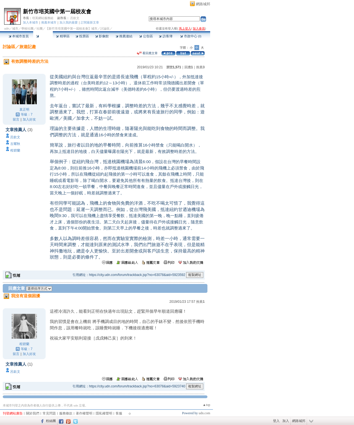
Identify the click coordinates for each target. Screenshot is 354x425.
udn (6, 28)
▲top (206, 405)
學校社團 (27, 28)
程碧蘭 (15, 150)
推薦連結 (124, 36)
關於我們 (32, 413)
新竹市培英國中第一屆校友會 (57, 11)
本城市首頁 (19, 36)
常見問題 (49, 413)
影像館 (102, 36)
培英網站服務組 (42, 18)
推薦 (200, 67)
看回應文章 (147, 53)
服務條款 (65, 413)
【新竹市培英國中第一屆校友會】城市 (71, 28)
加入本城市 (30, 22)
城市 (15, 28)
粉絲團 (51, 421)
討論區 (43, 36)
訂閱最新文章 (90, 22)
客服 (119, 413)
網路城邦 (203, 4)
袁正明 (24, 109)
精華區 (62, 36)
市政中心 (190, 36)
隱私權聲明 (104, 413)
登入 (276, 421)
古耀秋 (15, 144)
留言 (16, 119)
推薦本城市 (48, 22)
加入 (285, 421)
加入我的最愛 (68, 22)
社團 (40, 28)
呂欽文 (74, 18)
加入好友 (29, 119)
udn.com (204, 413)
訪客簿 (165, 36)
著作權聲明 (84, 413)
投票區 (82, 36)
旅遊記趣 (27, 46)
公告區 (146, 36)
